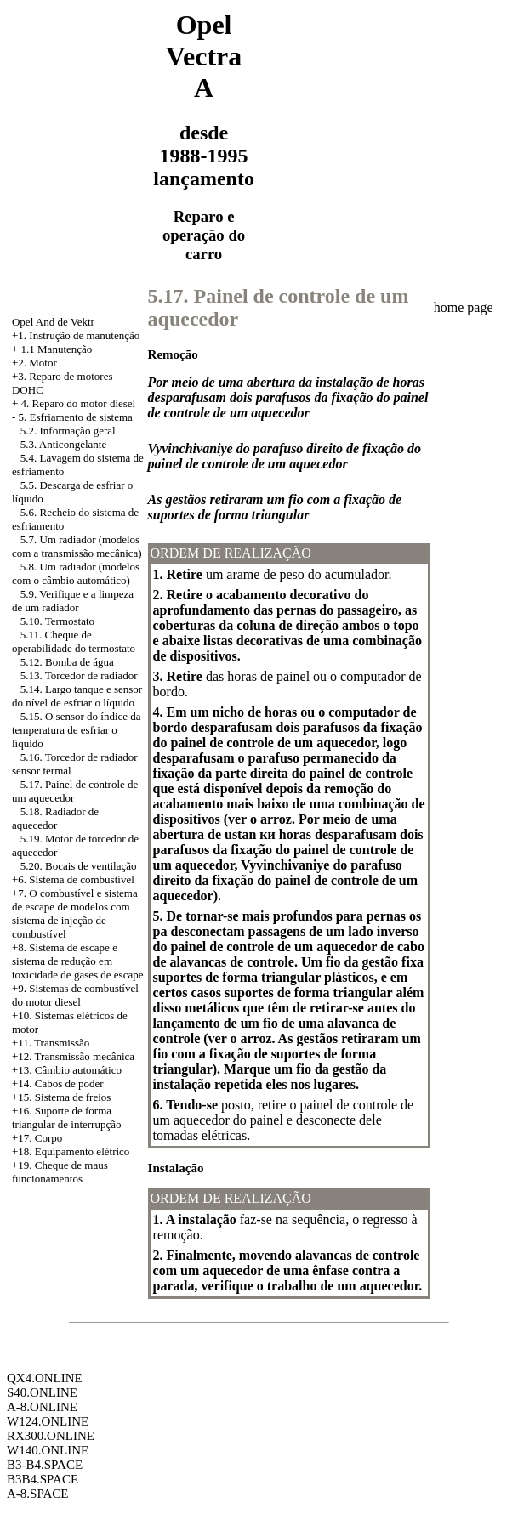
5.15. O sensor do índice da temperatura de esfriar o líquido (76, 730)
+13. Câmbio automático (67, 1069)
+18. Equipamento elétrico (70, 1151)
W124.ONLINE (47, 1421)
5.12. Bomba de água (67, 661)
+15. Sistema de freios (61, 1097)
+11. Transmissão (50, 1042)
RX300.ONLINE (50, 1436)
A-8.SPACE (37, 1493)
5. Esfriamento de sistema (76, 417)
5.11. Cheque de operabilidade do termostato (73, 641)
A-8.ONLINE (42, 1407)
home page (463, 307)
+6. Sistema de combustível (73, 879)
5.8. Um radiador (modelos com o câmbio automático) (75, 573)
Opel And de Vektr (53, 321)
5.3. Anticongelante (63, 444)
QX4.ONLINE (45, 1378)
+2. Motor (34, 362)
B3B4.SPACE (42, 1479)
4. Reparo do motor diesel (78, 403)
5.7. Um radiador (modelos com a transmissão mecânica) (77, 546)
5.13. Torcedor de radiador (79, 675)
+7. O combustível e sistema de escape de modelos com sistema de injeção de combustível (75, 913)
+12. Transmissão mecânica (73, 1056)
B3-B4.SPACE (45, 1464)
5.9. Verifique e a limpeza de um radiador (73, 600)
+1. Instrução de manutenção (75, 335)
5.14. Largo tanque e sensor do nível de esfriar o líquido (77, 696)
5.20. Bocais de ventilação (78, 865)
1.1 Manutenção (57, 349)
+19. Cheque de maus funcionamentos (60, 1172)
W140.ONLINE (47, 1450)
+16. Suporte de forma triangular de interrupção (67, 1117)
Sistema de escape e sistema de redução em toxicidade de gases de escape (77, 961)
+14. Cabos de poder (58, 1083)
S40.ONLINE (42, 1392)
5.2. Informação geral (68, 430)
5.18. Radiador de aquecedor (55, 818)
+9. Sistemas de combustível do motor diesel (75, 995)
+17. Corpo (37, 1137)
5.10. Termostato (57, 621)
